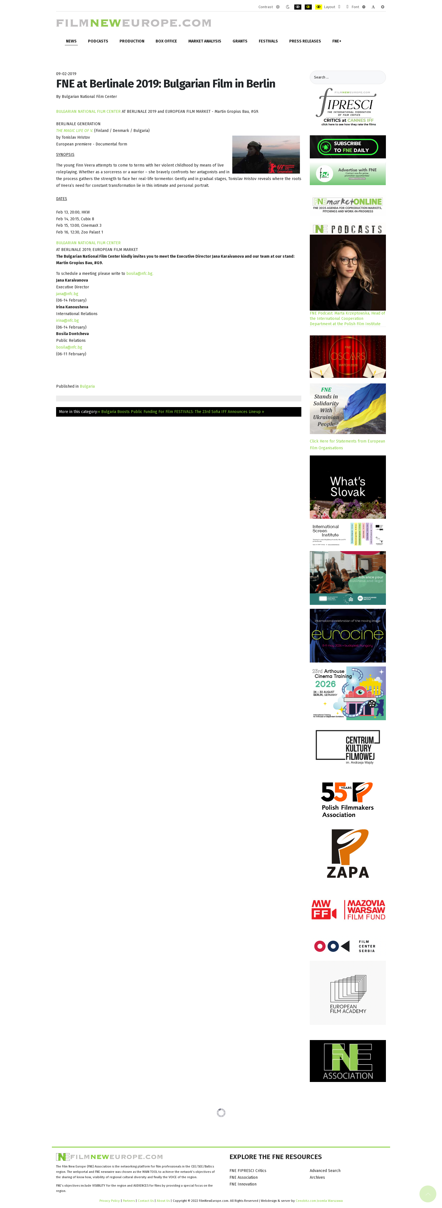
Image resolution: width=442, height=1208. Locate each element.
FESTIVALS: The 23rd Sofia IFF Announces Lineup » (219, 411)
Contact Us (146, 1201)
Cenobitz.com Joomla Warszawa (319, 1201)
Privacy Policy (110, 1201)
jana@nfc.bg (67, 293)
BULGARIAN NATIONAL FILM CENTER (88, 111)
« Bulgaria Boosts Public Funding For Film (135, 411)
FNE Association (243, 1177)
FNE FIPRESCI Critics (247, 1170)
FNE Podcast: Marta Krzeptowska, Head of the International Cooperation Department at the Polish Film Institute (347, 318)
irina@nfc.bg (67, 320)
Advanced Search (325, 1170)
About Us (163, 1201)
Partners (129, 1201)
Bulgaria (87, 386)
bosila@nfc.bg (139, 273)
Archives (317, 1177)
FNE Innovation (243, 1184)
